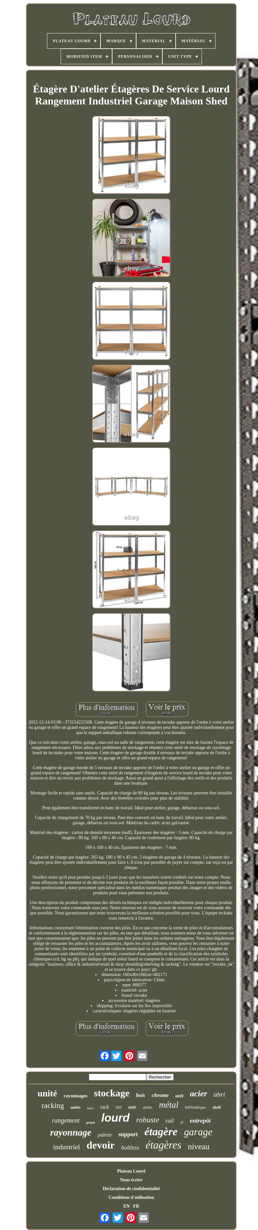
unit (179, 1095)
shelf (216, 1107)
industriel (66, 1147)
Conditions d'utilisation (131, 1197)
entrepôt (200, 1120)
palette (105, 1135)
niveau (199, 1146)
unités (76, 1107)
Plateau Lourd (131, 1171)
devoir (101, 1145)
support (128, 1134)
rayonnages (75, 1095)
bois (140, 1095)
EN (126, 1206)
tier (119, 1107)
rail (170, 1120)
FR (136, 1206)
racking (53, 1106)
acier (198, 1093)
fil (181, 1122)
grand (90, 1122)
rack (104, 1107)
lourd (115, 1117)
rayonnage (70, 1132)
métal (168, 1105)
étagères (164, 1145)
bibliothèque (195, 1107)
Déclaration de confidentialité (131, 1188)
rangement (66, 1120)
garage (198, 1132)
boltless (130, 1147)
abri (219, 1094)
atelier (147, 1107)
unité (47, 1093)
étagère (161, 1132)
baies (90, 1108)
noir (132, 1107)
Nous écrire (131, 1179)
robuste (147, 1119)
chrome (160, 1095)
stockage (112, 1093)
